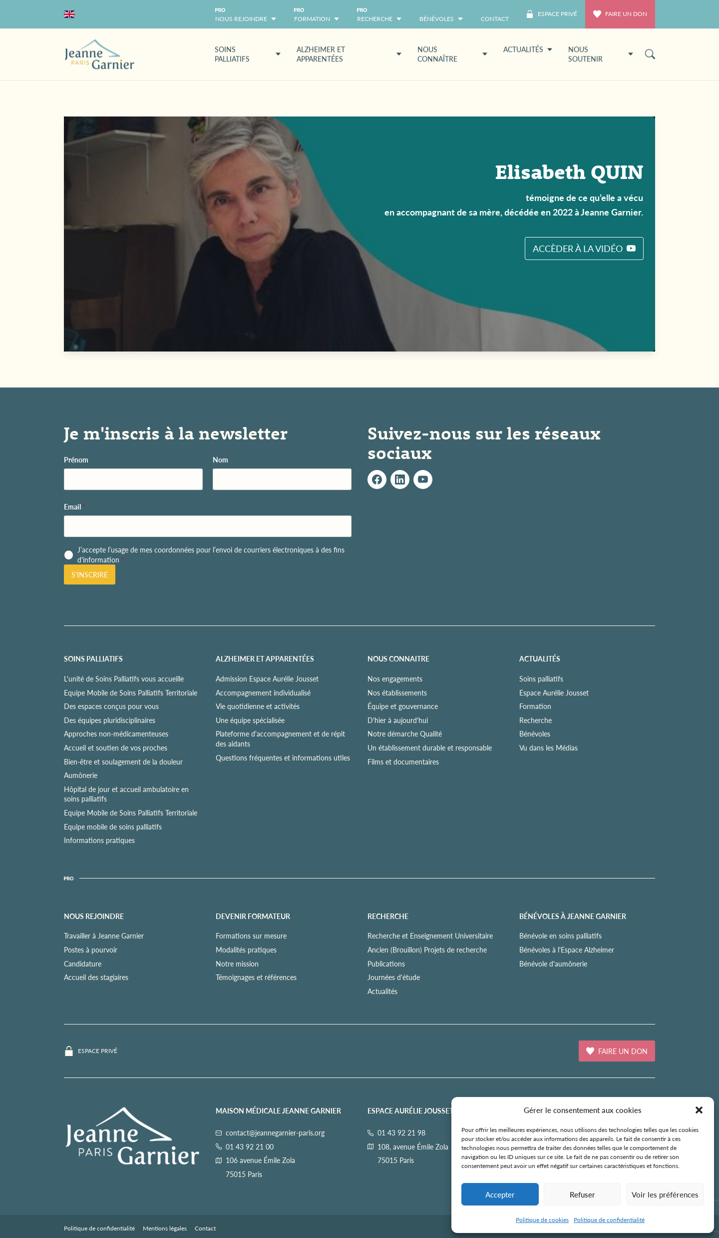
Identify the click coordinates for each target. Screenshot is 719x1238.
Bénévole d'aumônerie (553, 963)
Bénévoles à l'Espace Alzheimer (566, 949)
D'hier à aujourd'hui (397, 720)
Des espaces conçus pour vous (111, 706)
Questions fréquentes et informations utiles (283, 757)
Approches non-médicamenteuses (116, 733)
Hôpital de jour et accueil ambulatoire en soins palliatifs (126, 794)
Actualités (382, 991)
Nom (220, 459)
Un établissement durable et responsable (429, 747)
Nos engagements (394, 679)
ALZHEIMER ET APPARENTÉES (265, 659)
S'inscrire (89, 575)
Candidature (82, 963)
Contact (205, 1228)
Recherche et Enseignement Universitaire (430, 935)
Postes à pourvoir (90, 949)
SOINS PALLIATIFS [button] (248, 54)
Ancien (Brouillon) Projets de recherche (427, 949)
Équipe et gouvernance (402, 706)
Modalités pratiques (246, 949)
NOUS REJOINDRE (94, 916)
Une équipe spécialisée (250, 720)
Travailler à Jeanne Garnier (104, 935)
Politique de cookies (542, 1220)
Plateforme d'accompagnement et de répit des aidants (280, 738)
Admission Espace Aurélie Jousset (267, 679)
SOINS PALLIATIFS (93, 659)
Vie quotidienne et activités (258, 706)
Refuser (582, 1194)
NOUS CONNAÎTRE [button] (452, 54)
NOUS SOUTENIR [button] (600, 54)
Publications (386, 963)
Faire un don (620, 14)
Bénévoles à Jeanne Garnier (572, 916)
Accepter (500, 1194)
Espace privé (97, 1051)
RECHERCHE (387, 916)
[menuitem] (495, 14)
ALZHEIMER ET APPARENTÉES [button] (349, 54)
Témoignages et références (256, 977)
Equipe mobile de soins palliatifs (113, 827)
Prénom (76, 459)
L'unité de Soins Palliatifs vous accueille (124, 679)
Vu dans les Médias (548, 747)
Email (74, 507)
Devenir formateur (253, 916)
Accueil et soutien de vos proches (115, 747)
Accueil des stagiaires (96, 977)
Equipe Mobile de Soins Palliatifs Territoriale (130, 693)
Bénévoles (534, 733)
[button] (699, 1110)
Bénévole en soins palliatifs (560, 935)
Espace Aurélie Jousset (554, 693)
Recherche (535, 720)
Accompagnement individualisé (263, 693)
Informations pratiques (99, 840)
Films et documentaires (403, 761)
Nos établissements (397, 693)
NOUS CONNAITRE (398, 659)
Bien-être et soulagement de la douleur (123, 761)
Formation (535, 706)
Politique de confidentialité (609, 1220)
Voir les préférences (665, 1194)
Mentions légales (165, 1228)
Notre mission (237, 963)
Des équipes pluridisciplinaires (109, 720)
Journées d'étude (393, 977)
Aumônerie (80, 775)
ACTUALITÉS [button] (527, 49)
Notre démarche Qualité (404, 733)
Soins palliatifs (541, 679)
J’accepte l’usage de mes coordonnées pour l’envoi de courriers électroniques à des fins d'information (211, 554)
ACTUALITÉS (539, 659)
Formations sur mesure (251, 935)
